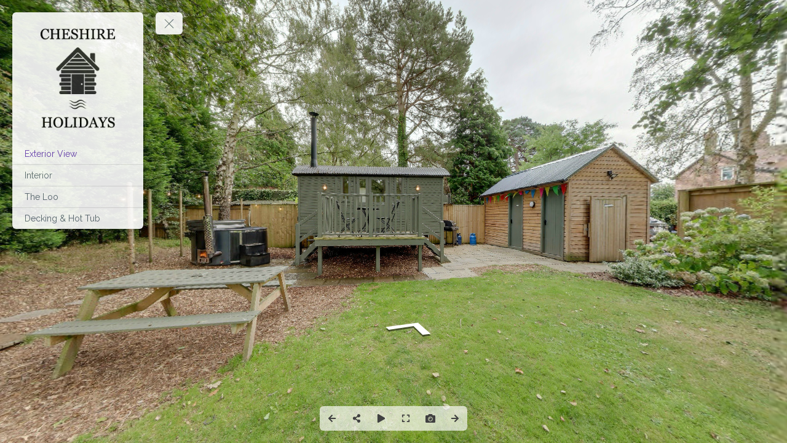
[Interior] (77, 175)
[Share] (356, 418)
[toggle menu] (169, 23)
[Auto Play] (381, 418)
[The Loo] (77, 196)
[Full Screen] (406, 418)
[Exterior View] (77, 153)
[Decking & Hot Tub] (77, 218)
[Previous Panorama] (332, 418)
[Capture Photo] (430, 418)
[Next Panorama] (455, 418)
